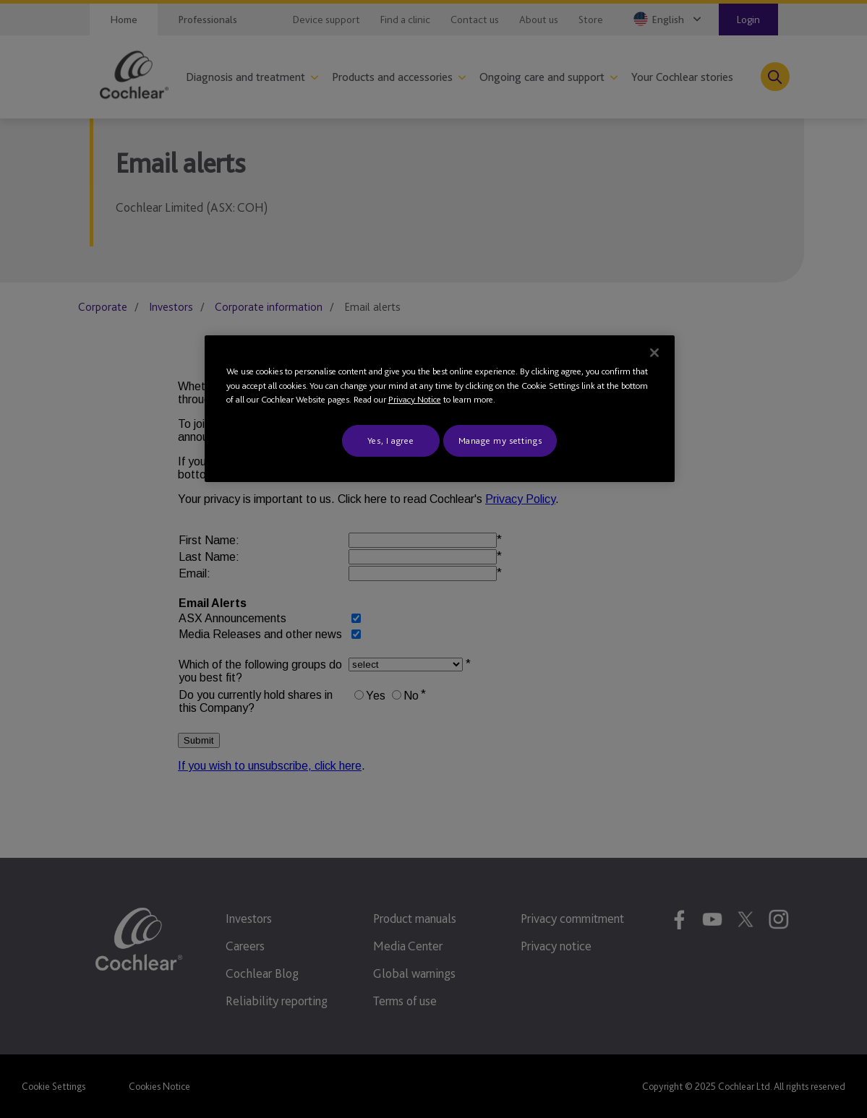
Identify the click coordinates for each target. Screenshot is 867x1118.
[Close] (654, 353)
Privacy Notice (414, 399)
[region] (440, 408)
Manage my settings (500, 440)
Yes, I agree (390, 440)
